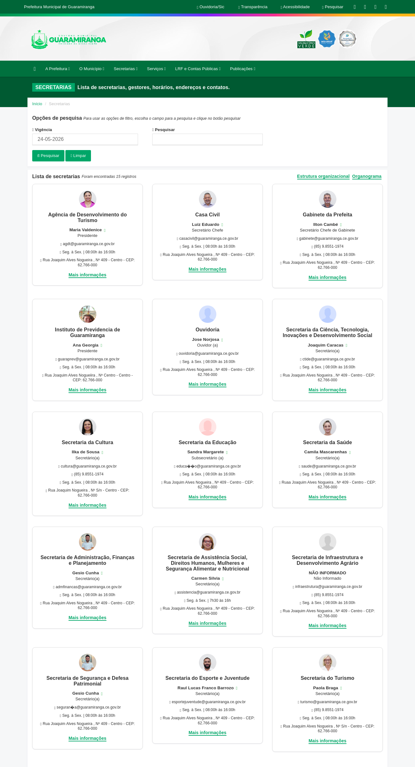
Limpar (78, 155)
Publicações (242, 68)
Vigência (42, 129)
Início (37, 103)
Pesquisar (163, 129)
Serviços (156, 68)
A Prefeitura (57, 68)
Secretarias (125, 68)
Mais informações (87, 274)
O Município (91, 68)
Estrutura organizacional (323, 176)
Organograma (367, 176)
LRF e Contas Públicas (198, 68)
